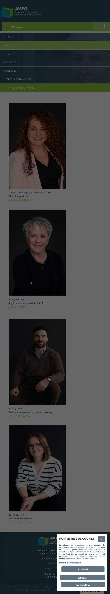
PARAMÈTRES (83, 584)
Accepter (83, 569)
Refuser (82, 577)
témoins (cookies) (77, 547)
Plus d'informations (70, 562)
